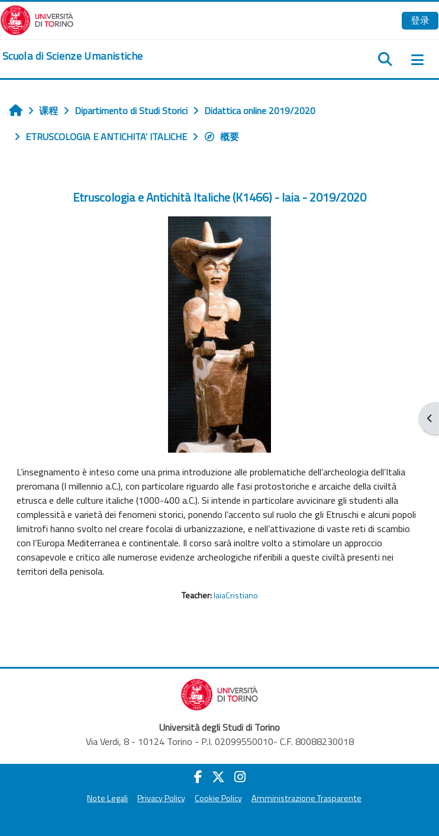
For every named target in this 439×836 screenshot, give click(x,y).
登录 (420, 20)
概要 (221, 136)
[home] (72, 56)
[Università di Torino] (37, 19)
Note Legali (107, 798)
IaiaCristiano (236, 595)
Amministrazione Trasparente (306, 798)
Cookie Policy (218, 798)
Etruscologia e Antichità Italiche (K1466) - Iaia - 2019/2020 (219, 197)
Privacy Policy (161, 798)
